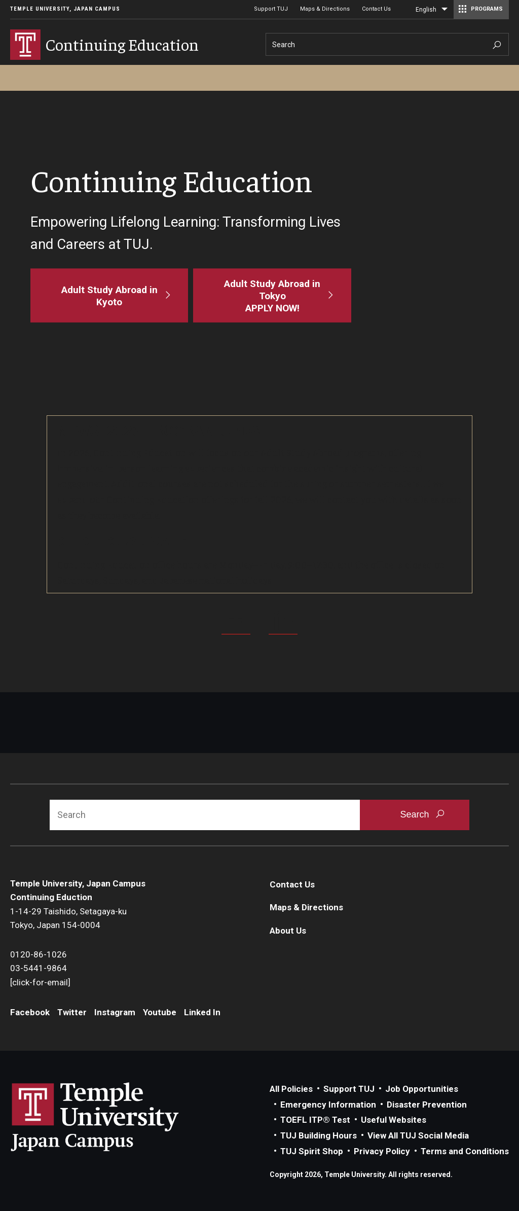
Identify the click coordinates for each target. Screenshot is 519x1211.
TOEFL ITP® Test (315, 1120)
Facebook (30, 1012)
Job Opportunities (421, 1089)
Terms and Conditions (465, 1151)
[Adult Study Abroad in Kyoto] (109, 295)
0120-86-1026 (38, 954)
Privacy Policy (382, 1151)
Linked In (202, 1012)
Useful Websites (393, 1120)
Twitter (72, 1012)
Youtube (159, 1012)
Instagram (114, 1012)
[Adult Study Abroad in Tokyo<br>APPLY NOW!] (272, 295)
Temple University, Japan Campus (65, 9)
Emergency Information (328, 1104)
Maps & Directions (325, 9)
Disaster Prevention (427, 1104)
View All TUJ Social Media (418, 1135)
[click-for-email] (40, 982)
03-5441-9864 (38, 968)
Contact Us (376, 9)
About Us (288, 930)
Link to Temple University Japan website (111, 1116)
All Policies (291, 1089)
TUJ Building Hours (318, 1135)
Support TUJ (271, 9)
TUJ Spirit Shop (311, 1151)
